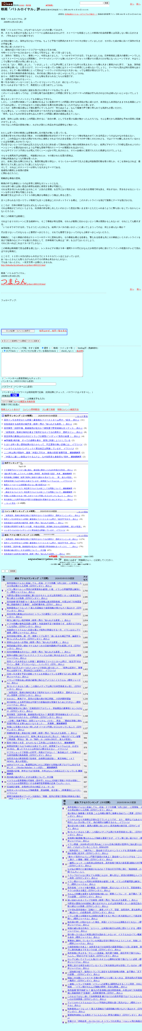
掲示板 (28, 5)
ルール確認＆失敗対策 (24, 406)
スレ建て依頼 (48, 414)
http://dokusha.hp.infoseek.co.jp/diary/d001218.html (23, 284)
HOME (21, 5)
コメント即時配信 (31, 414)
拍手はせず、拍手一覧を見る (53, 331)
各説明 (80, 351)
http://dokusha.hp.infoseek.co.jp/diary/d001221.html (23, 265)
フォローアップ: (8, 300)
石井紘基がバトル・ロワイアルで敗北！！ (81, 14)
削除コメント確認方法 (68, 414)
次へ (132, 4)
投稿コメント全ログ (10, 414)
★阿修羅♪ (49, 5)
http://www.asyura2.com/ (71, 561)
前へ (138, 4)
